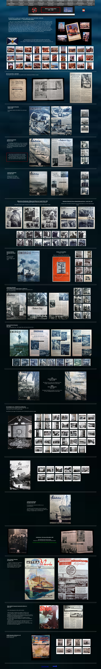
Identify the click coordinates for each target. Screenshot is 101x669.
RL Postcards (41, 5)
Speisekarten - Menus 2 (50, 2)
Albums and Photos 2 (80, 2)
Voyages (11, 2)
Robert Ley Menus (50, 5)
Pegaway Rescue (50, 0)
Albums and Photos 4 (11, 3)
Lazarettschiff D (50, 3)
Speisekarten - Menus (41, 2)
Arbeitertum (31, 3)
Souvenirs (60, 2)
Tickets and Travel (21, 2)
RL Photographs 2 (31, 5)
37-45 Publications (41, 3)
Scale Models (90, 3)
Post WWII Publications (80, 3)
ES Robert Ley (11, 5)
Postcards (21, 3)
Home (11, 0)
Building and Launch (31, 0)
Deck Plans (41, 0)
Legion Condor (80, 0)
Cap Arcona (80, 5)
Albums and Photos (70, 2)
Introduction (21, 0)
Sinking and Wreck (70, 3)
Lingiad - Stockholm (90, 0)
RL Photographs (21, 5)
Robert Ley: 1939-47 (60, 5)
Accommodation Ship (60, 3)
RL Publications (70, 5)
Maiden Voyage (70, 0)
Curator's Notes (90, 5)
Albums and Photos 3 (90, 2)
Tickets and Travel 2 (31, 2)
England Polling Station (60, 0)
